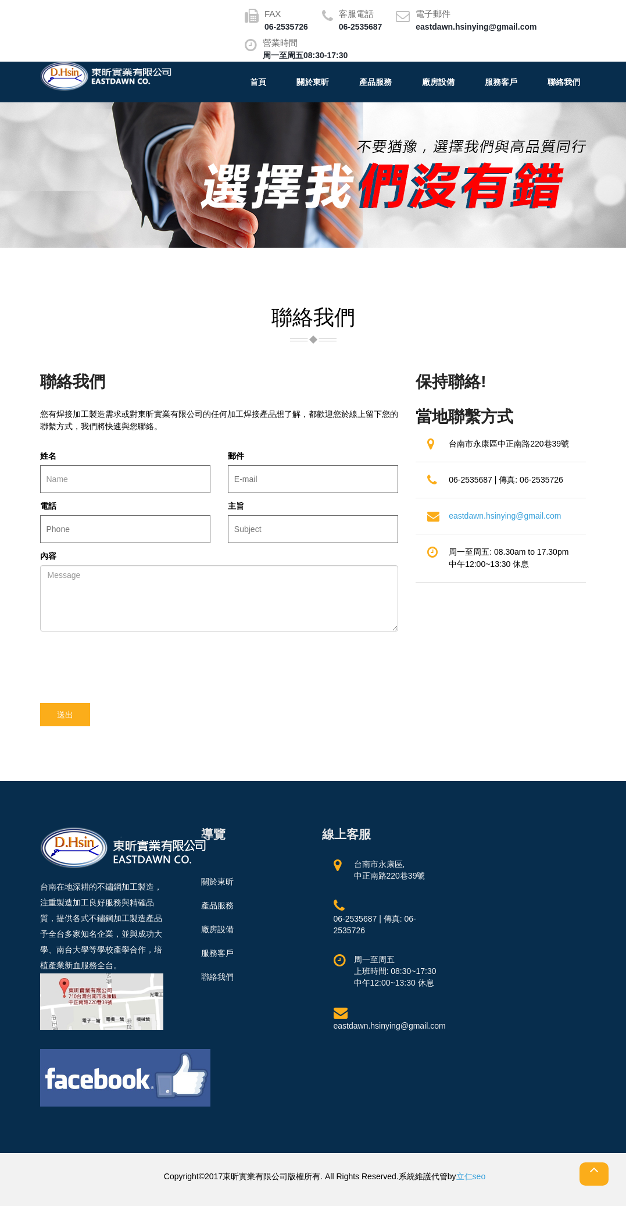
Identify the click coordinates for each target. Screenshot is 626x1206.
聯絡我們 (564, 82)
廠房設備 (438, 82)
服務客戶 (501, 82)
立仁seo (471, 1176)
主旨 (236, 506)
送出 (65, 714)
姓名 (48, 456)
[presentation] (128, 663)
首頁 (258, 82)
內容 (48, 556)
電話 (48, 506)
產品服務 (375, 82)
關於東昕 (312, 82)
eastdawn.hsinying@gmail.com (505, 515)
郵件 (236, 456)
